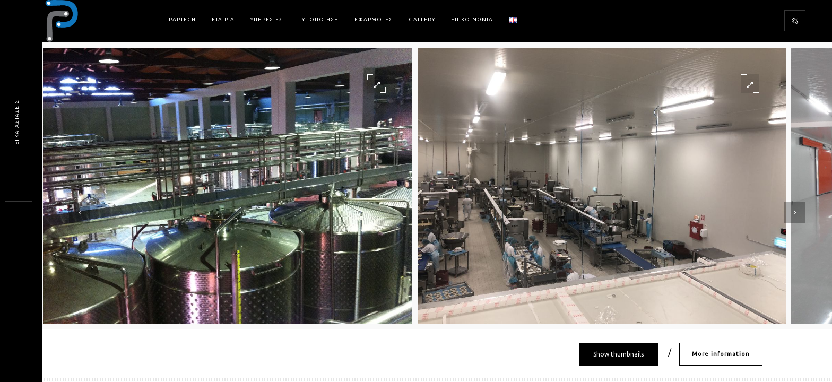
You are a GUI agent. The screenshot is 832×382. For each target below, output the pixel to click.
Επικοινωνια (472, 19)
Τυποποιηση (319, 19)
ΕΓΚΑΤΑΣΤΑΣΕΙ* (17, 122)
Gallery (422, 19)
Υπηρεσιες (266, 19)
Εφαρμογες (373, 19)
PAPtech (182, 19)
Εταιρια (223, 19)
